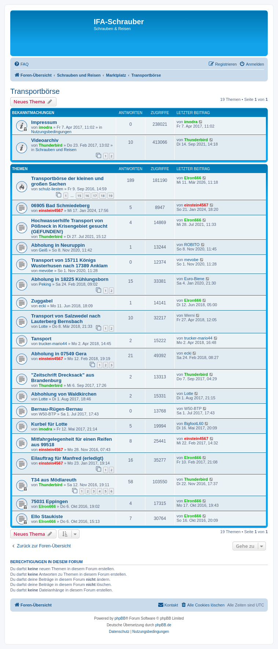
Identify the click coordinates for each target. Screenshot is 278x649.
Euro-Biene (194, 278)
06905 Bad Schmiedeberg (60, 205)
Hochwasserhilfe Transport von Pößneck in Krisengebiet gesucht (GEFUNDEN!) (69, 226)
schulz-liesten (51, 189)
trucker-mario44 (53, 343)
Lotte (43, 326)
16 (87, 195)
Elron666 (192, 178)
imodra (45, 127)
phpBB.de (163, 625)
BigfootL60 (194, 423)
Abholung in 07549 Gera (58, 353)
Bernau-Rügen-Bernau (57, 409)
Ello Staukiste (47, 516)
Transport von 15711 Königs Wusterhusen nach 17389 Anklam (69, 262)
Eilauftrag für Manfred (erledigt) (67, 458)
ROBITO (192, 244)
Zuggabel (42, 301)
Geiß (43, 250)
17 (95, 195)
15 (79, 195)
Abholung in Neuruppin (58, 245)
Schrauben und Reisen (56, 149)
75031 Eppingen (49, 501)
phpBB (120, 618)
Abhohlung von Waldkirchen (63, 394)
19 (110, 195)
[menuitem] (21, 64)
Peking (45, 284)
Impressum (44, 122)
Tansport (41, 338)
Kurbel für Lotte (49, 424)
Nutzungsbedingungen (51, 131)
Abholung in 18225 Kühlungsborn (69, 279)
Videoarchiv (45, 140)
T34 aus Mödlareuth (54, 480)
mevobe (46, 270)
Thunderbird (51, 145)
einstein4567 (51, 210)
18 (102, 195)
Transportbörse (35, 91)
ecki (42, 306)
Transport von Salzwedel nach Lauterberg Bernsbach (65, 318)
